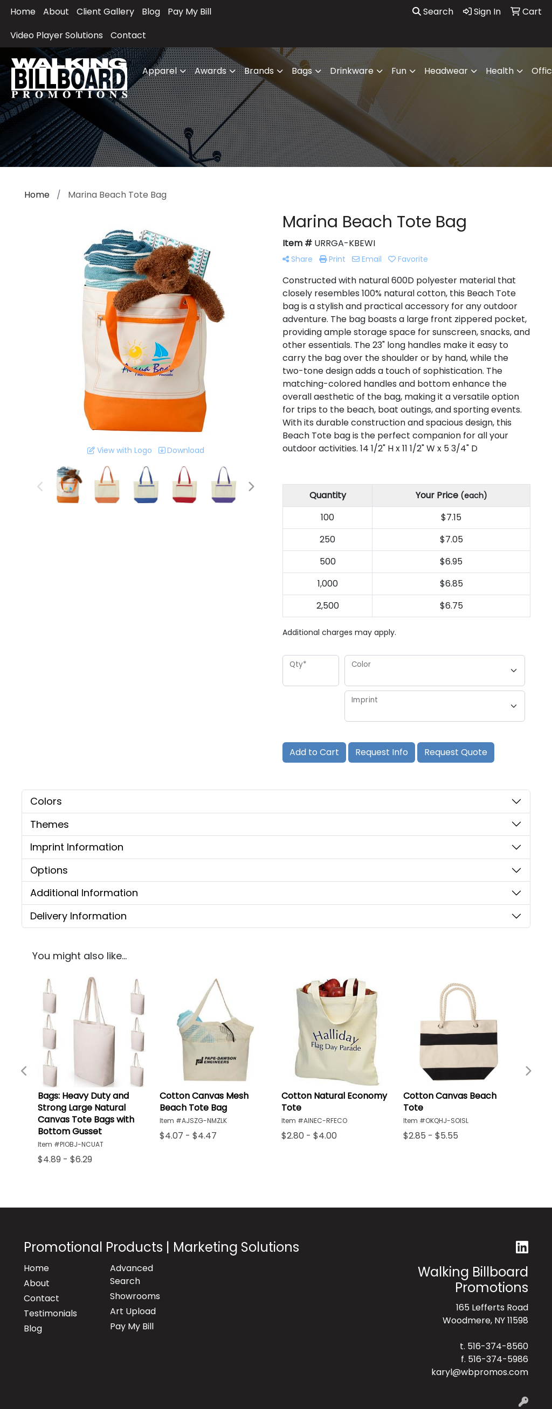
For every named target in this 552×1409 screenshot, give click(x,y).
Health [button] (500, 71)
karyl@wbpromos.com (479, 1372)
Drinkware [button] (352, 71)
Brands (259, 71)
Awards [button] (210, 71)
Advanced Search (131, 1274)
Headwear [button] (446, 71)
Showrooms (135, 1296)
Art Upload (133, 1311)
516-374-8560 (497, 1346)
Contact (128, 35)
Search (432, 11)
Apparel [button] (159, 71)
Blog (151, 11)
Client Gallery (105, 11)
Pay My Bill (189, 11)
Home (23, 11)
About (56, 11)
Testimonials (50, 1313)
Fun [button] (398, 71)
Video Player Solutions (56, 35)
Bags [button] (302, 71)
